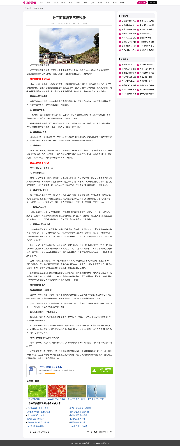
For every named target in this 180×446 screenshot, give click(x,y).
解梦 (115, 3)
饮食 (93, 3)
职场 (122, 3)
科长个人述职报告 (129, 38)
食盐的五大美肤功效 (41, 432)
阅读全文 (76, 23)
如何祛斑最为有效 (77, 419)
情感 (63, 3)
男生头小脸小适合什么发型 (38, 422)
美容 (48, 3)
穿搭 (78, 3)
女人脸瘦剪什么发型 (78, 426)
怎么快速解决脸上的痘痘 (37, 408)
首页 (41, 3)
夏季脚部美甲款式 (77, 422)
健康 (70, 3)
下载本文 (84, 23)
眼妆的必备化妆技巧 (35, 419)
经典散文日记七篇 (129, 69)
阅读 (56, 3)
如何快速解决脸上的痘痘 (80, 408)
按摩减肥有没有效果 (78, 415)
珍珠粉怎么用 (127, 65)
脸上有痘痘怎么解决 (35, 415)
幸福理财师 (86, 443)
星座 (107, 3)
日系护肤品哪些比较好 (79, 412)
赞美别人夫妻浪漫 (129, 34)
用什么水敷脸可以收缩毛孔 (38, 412)
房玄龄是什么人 (146, 34)
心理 (100, 3)
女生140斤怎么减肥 (35, 426)
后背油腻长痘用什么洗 (103, 432)
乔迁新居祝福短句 (147, 81)
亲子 (85, 3)
